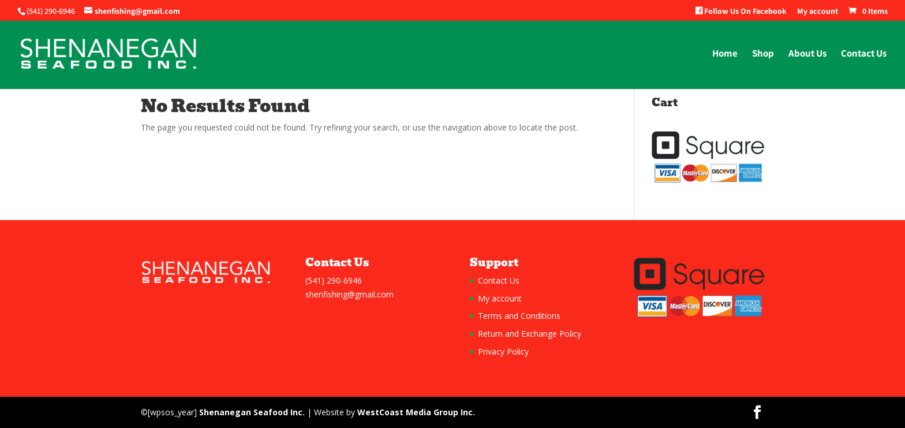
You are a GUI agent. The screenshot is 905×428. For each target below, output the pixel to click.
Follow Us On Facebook (741, 11)
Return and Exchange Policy (529, 333)
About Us (807, 54)
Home (725, 54)
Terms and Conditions (519, 315)
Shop (763, 54)
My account (817, 11)
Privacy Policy (503, 351)
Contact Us (864, 54)
